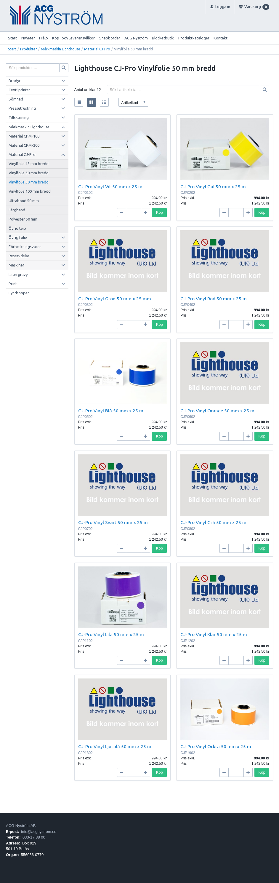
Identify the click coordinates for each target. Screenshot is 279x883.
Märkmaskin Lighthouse (60, 49)
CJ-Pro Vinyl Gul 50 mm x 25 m (213, 186)
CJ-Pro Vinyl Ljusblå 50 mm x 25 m (114, 746)
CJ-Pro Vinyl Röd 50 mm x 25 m (213, 298)
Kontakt (220, 38)
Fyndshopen (19, 293)
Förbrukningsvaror (25, 247)
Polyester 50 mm (23, 219)
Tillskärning (19, 117)
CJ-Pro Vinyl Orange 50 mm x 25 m (217, 410)
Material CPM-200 (24, 145)
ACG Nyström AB (21, 825)
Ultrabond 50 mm (24, 201)
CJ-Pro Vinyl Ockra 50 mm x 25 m (215, 746)
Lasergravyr (19, 274)
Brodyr (14, 81)
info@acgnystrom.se (38, 831)
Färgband (17, 210)
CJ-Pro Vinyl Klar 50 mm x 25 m (213, 634)
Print (13, 284)
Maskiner (16, 265)
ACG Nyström (136, 38)
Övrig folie (18, 237)
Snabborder (109, 38)
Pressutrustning (22, 108)
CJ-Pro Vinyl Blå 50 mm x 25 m (110, 410)
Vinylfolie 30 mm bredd (29, 173)
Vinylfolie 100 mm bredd (30, 191)
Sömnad (16, 99)
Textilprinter (19, 90)
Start (12, 38)
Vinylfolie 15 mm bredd (29, 164)
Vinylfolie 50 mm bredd (29, 182)
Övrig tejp (17, 228)
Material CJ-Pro (97, 49)
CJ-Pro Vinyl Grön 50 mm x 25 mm (114, 298)
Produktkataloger (193, 38)
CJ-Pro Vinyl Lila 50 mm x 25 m (111, 634)
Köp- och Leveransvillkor (73, 38)
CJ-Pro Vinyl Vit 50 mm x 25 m (110, 186)
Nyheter (28, 38)
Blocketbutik (163, 38)
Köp (159, 212)
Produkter (28, 49)
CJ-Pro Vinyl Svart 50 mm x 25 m (113, 522)
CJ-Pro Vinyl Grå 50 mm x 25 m (213, 522)
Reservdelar (19, 256)
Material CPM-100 (24, 136)
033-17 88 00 (34, 837)
